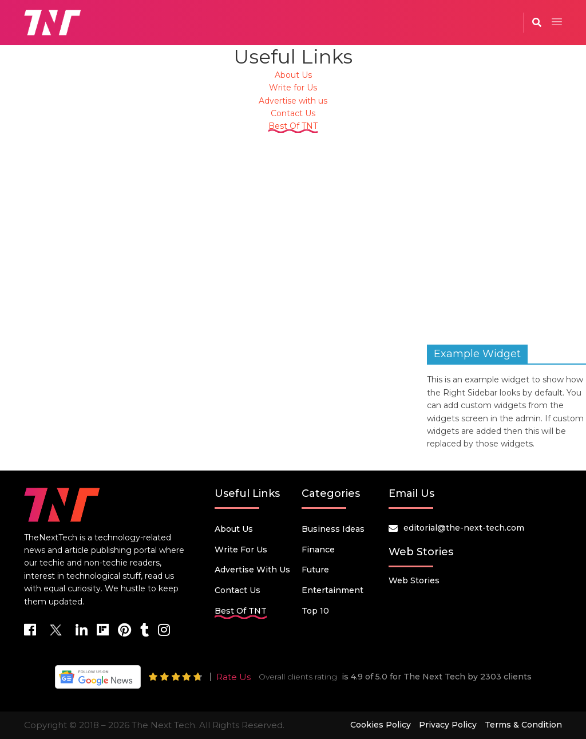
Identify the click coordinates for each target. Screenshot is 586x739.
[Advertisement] (293, 233)
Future (315, 569)
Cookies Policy (380, 725)
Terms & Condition (523, 725)
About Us (293, 75)
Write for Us (293, 87)
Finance (318, 549)
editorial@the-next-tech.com (463, 528)
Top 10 (315, 611)
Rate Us (233, 676)
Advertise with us (293, 101)
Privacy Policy (448, 725)
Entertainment (332, 590)
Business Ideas (333, 529)
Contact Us (293, 113)
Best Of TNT (293, 126)
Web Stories (414, 580)
